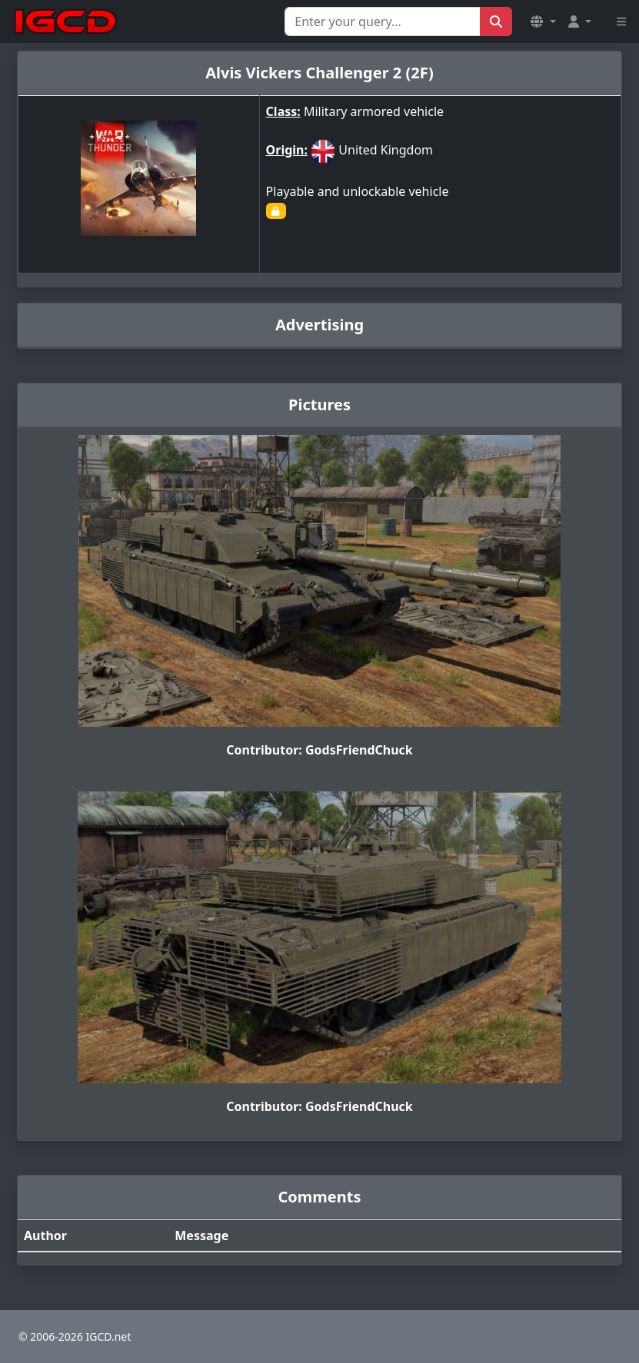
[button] (542, 21)
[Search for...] (383, 21)
